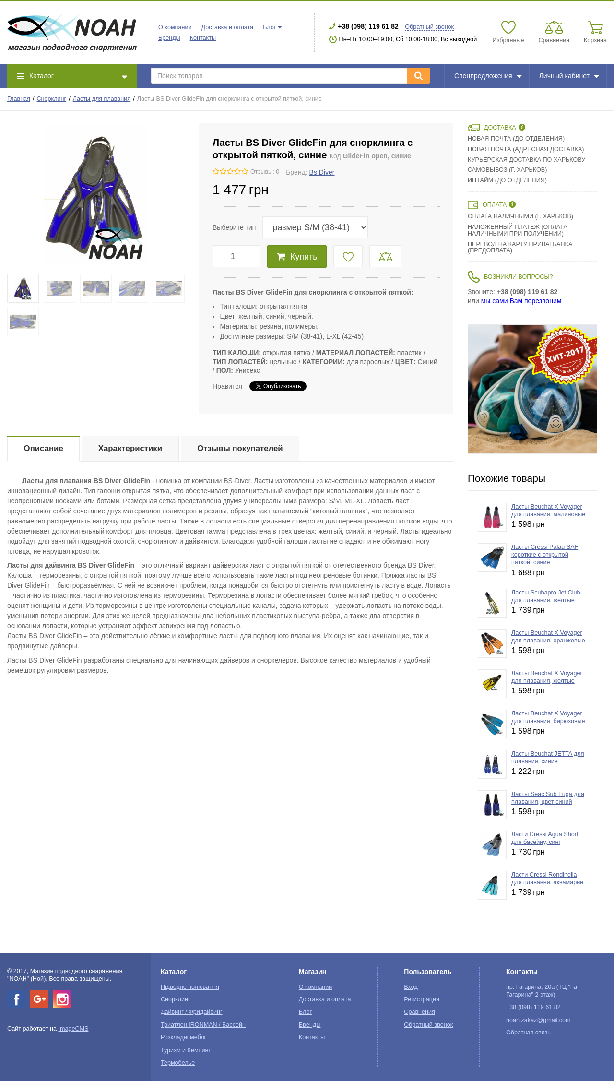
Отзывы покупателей (240, 448)
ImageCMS (73, 1028)
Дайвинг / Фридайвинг (192, 1012)
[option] (532, 389)
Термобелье (178, 1062)
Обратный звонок (429, 27)
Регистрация (421, 999)
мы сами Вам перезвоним (521, 301)
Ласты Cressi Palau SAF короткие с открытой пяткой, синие (544, 555)
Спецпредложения (488, 76)
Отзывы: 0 (264, 171)
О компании (174, 27)
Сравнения (419, 1012)
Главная (18, 98)
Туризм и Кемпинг (186, 1050)
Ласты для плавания (101, 98)
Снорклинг (52, 98)
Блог (269, 27)
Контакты (203, 38)
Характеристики (130, 448)
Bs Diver (322, 172)
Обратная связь (528, 1032)
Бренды (169, 38)
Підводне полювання (190, 987)
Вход (411, 987)
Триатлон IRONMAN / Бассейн (203, 1025)
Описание (43, 448)
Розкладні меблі (183, 1037)
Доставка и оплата (227, 27)
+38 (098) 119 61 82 (368, 26)
